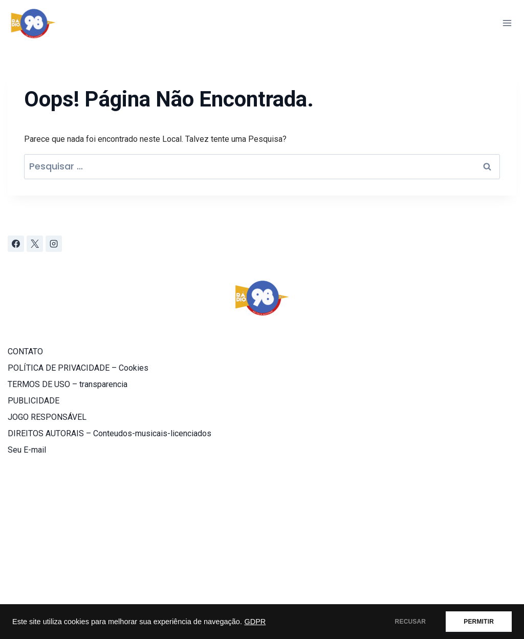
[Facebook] (16, 244)
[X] (35, 244)
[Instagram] (54, 244)
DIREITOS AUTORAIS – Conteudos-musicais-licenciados (109, 433)
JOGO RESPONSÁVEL (47, 417)
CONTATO (25, 351)
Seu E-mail (27, 450)
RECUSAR (410, 621)
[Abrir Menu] (506, 23)
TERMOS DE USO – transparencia (67, 384)
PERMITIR (479, 621)
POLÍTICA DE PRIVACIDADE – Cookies (78, 368)
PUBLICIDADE (33, 401)
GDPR (255, 621)
